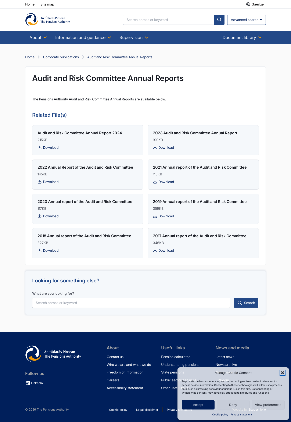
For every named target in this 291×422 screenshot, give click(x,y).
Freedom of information (125, 372)
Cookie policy (220, 414)
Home (30, 57)
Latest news (225, 357)
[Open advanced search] (246, 20)
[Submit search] (219, 20)
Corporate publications (61, 57)
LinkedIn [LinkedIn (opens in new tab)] (37, 383)
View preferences (268, 405)
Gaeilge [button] (258, 4)
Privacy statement (241, 414)
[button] (282, 373)
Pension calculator (175, 357)
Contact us (115, 357)
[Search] (169, 20)
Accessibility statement (125, 388)
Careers (113, 380)
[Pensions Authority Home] (47, 19)
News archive (226, 364)
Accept (198, 405)
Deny (233, 405)
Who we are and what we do (129, 364)
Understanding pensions (180, 364)
